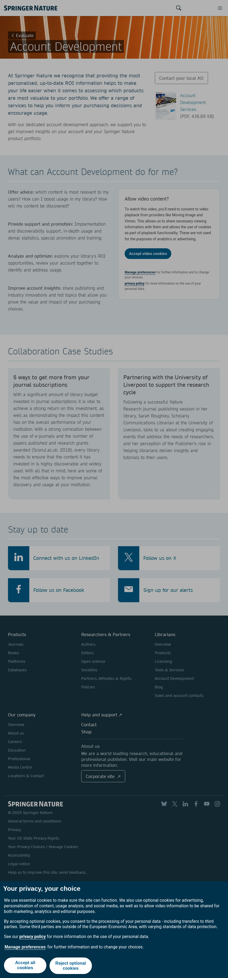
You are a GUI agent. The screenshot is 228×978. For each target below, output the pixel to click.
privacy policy (32, 937)
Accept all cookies (25, 966)
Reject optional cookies (71, 966)
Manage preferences (25, 947)
